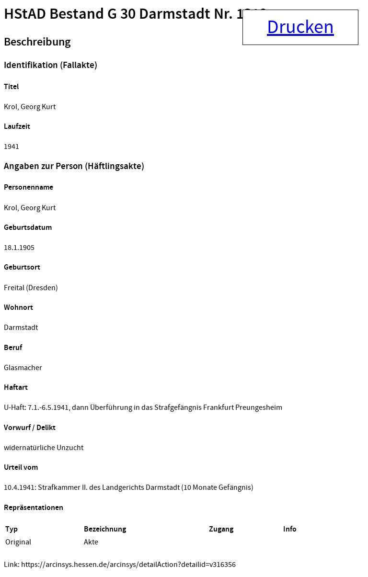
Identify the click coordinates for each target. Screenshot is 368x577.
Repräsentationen (33, 508)
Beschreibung (37, 42)
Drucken (300, 27)
